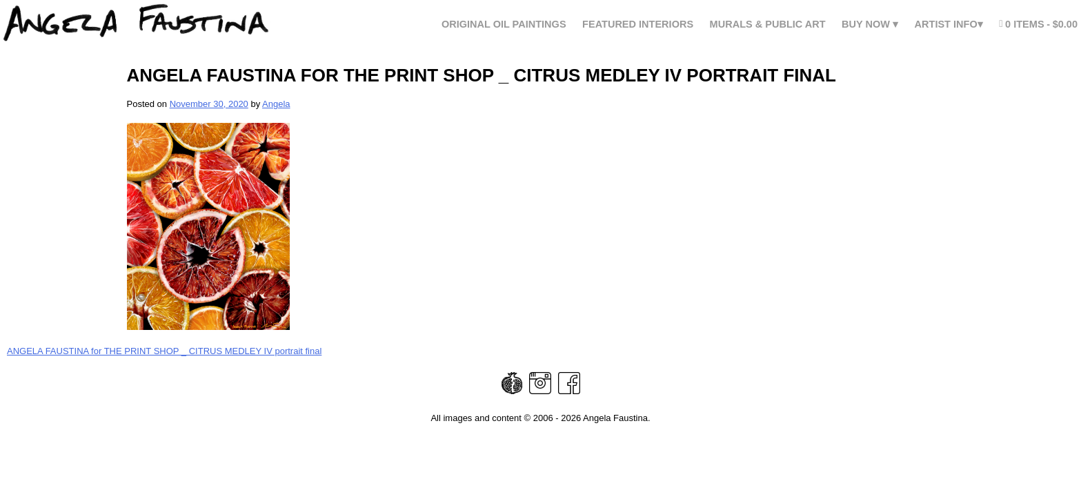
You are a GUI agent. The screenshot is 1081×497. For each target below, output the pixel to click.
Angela (276, 104)
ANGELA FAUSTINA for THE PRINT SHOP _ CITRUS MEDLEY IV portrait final (164, 351)
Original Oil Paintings (504, 24)
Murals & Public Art (768, 24)
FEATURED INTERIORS (637, 24)
